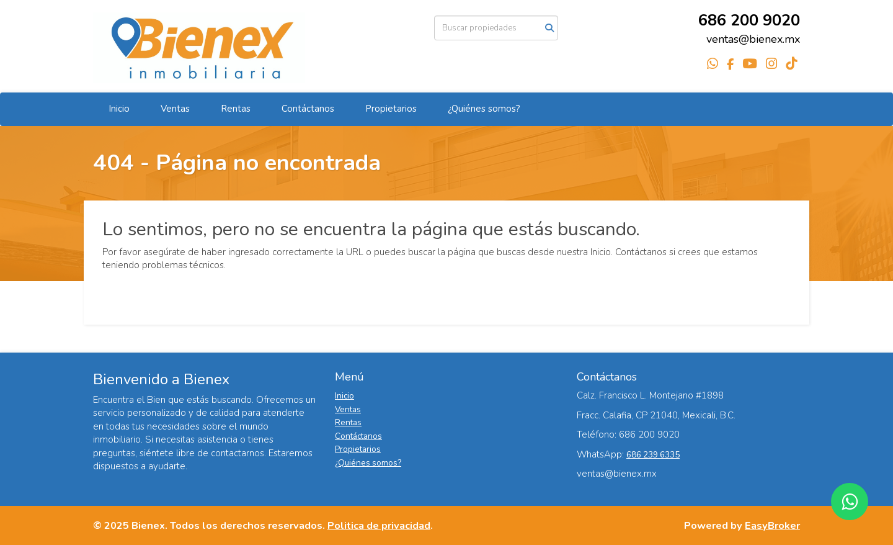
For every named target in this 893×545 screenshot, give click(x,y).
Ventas (175, 108)
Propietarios (391, 108)
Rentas (236, 108)
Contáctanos (308, 108)
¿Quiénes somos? (484, 108)
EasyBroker (772, 525)
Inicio (119, 108)
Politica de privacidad (378, 525)
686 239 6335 (653, 455)
